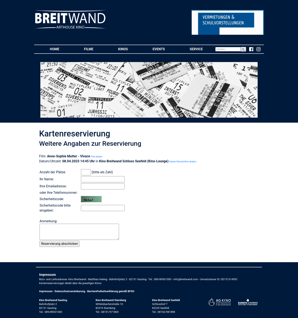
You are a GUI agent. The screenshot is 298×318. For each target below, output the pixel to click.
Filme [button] (95, 49)
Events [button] (165, 49)
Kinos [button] (129, 49)
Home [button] (61, 49)
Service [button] (202, 49)
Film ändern (96, 156)
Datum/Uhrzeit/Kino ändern (182, 161)
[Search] (228, 49)
